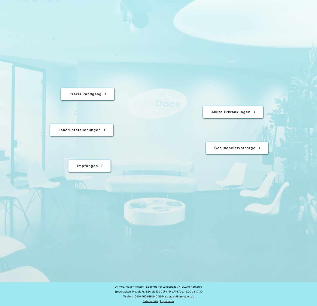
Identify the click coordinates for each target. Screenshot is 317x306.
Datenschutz (150, 301)
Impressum (167, 301)
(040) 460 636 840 (145, 296)
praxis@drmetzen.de (181, 296)
